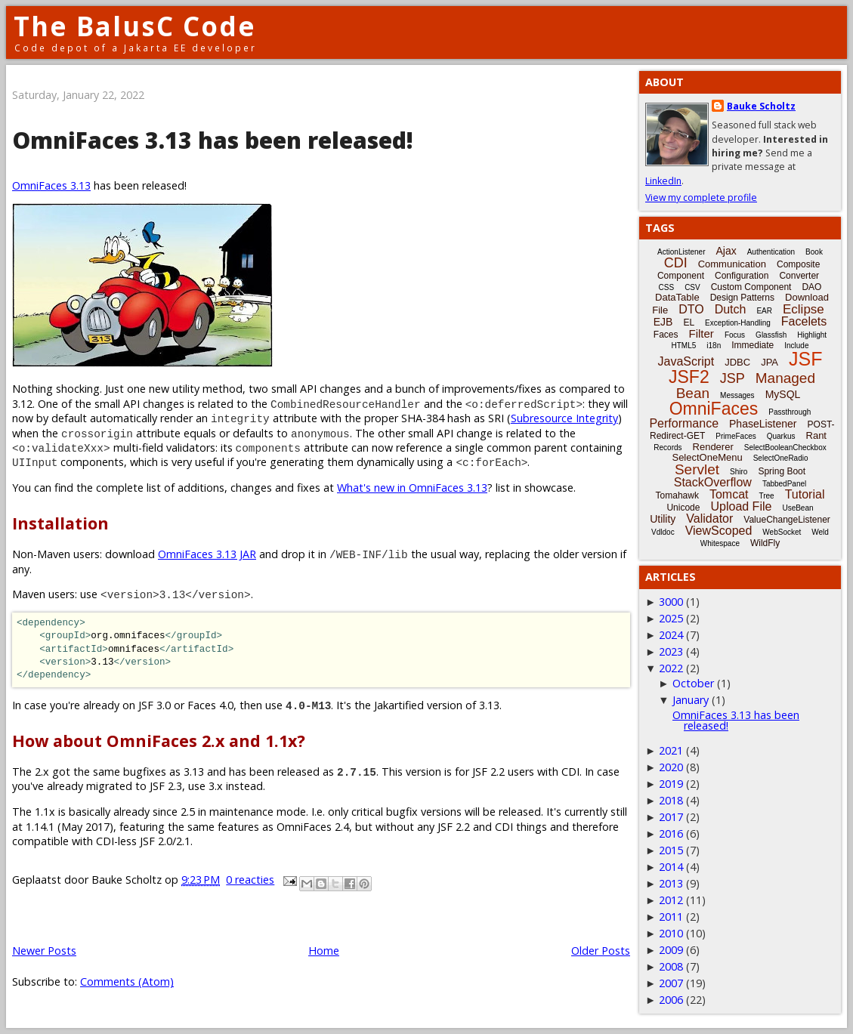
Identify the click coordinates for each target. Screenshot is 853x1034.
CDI (676, 262)
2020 (671, 767)
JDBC (737, 362)
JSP (732, 378)
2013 (671, 883)
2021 (671, 750)
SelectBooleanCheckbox (785, 447)
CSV (692, 287)
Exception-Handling (738, 323)
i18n (713, 345)
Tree (766, 496)
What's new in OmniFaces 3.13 (412, 487)
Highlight (812, 335)
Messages (737, 395)
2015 (671, 850)
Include (796, 345)
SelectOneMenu (707, 457)
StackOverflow (713, 482)
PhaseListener (763, 424)
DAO (811, 287)
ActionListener (681, 252)
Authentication (771, 252)
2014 (671, 867)
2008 (671, 966)
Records (667, 447)
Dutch (730, 309)
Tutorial (805, 494)
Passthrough (789, 412)
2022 (671, 668)
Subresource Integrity (564, 418)
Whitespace (720, 543)
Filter (701, 333)
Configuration (741, 275)
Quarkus (781, 436)
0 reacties (250, 879)
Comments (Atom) (127, 981)
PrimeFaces (735, 436)
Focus (735, 335)
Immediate (752, 345)
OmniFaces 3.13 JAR (207, 554)
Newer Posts (44, 950)
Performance (684, 423)
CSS (667, 287)
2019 (671, 783)
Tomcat (729, 494)
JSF (805, 358)
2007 (671, 983)
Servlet (697, 469)
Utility (662, 519)
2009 (671, 950)
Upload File (740, 506)
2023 (671, 651)
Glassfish (771, 335)
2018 (671, 800)
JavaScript (686, 361)
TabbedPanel (784, 484)
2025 (671, 618)
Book (814, 252)
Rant (816, 435)
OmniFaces (714, 408)
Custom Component (751, 287)
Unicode (683, 507)
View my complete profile (701, 197)
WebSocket (781, 532)
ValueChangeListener (786, 519)
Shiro (738, 472)
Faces (666, 334)
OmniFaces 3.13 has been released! (212, 140)
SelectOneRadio (780, 458)
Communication (732, 264)
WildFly (765, 543)
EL (688, 322)
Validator (709, 518)
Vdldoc (663, 532)
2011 (671, 916)
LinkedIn (663, 180)
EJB (663, 322)
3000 (671, 601)
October (693, 683)
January (690, 700)
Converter (799, 275)
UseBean (797, 508)
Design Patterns (742, 297)
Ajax (725, 251)
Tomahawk (677, 495)
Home (323, 950)
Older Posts (600, 950)
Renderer (713, 446)
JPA (769, 362)
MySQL (783, 394)
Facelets (804, 321)
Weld (820, 532)
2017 (671, 817)
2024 (671, 635)
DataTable (677, 297)
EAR (764, 311)
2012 (671, 900)
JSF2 (689, 377)
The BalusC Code (135, 26)
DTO (690, 309)
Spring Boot (781, 471)
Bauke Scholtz (761, 106)
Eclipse (803, 309)
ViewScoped (719, 530)
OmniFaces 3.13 (51, 185)
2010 (671, 933)
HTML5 (684, 345)
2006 (671, 999)
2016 (671, 833)
